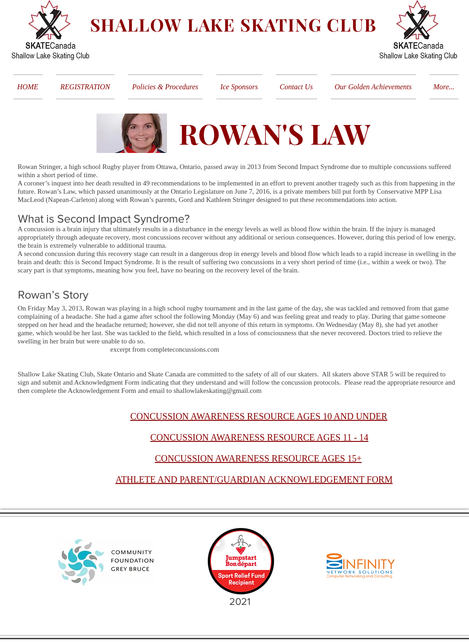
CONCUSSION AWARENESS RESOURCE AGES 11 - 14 (260, 437)
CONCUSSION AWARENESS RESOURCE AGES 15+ (258, 458)
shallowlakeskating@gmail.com (217, 390)
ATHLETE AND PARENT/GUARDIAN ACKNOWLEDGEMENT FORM (254, 479)
